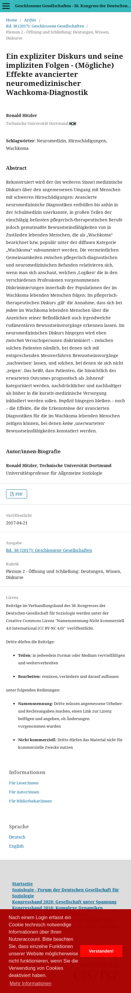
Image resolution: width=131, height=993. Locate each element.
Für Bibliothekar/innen (30, 801)
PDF (18, 494)
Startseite (22, 884)
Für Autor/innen (24, 792)
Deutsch (17, 837)
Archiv (30, 20)
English (16, 846)
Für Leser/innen (24, 783)
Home (11, 20)
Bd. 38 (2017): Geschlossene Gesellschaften (45, 26)
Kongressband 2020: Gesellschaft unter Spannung (64, 902)
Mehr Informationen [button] (30, 983)
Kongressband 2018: (33, 908)
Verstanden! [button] (101, 951)
